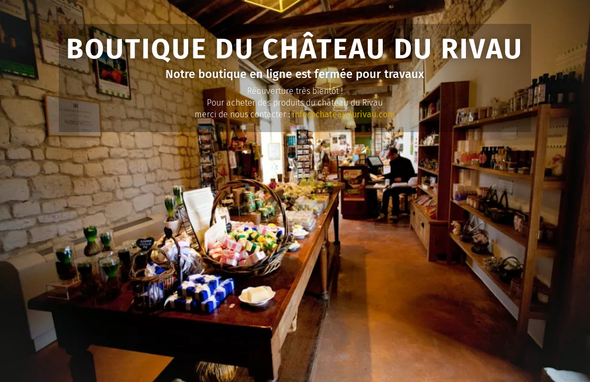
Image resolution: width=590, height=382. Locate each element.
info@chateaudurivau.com (343, 114)
